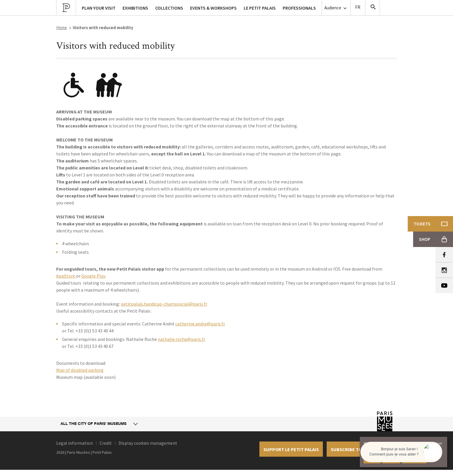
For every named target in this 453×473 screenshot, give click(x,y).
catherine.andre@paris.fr (200, 324)
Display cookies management (147, 443)
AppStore (66, 276)
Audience (336, 8)
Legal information (74, 443)
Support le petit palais (291, 449)
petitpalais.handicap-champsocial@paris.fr (164, 304)
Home (61, 27)
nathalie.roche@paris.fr (181, 339)
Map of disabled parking (80, 370)
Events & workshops (213, 8)
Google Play (93, 276)
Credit (106, 443)
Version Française (358, 7)
